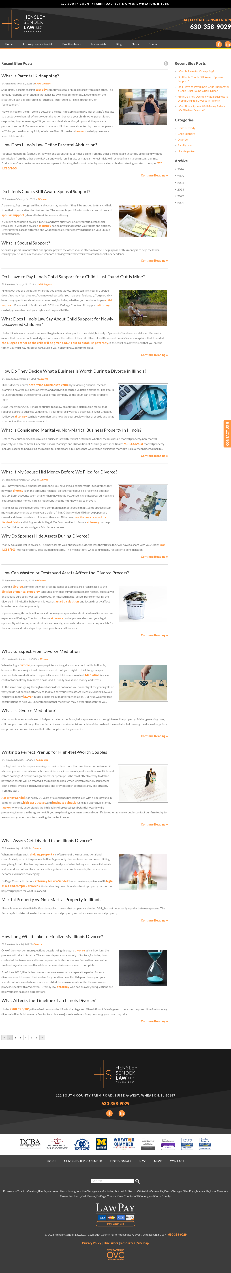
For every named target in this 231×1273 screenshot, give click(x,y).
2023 (179, 189)
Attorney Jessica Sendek (37, 44)
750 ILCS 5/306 (19, 1009)
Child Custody (43, 83)
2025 (179, 175)
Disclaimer (111, 1243)
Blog (119, 44)
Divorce (42, 199)
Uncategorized (187, 151)
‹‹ (4, 1037)
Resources (127, 1243)
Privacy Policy (91, 1243)
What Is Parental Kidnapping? (196, 71)
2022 (179, 196)
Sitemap (143, 1243)
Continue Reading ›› (154, 175)
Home (9, 44)
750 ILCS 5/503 (133, 444)
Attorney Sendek (13, 797)
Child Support (44, 284)
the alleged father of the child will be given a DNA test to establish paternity (54, 342)
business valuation (65, 802)
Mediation (92, 675)
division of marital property (20, 591)
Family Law (42, 759)
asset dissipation (67, 601)
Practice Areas (71, 44)
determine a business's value (49, 385)
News (135, 44)
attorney (44, 225)
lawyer (80, 131)
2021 (179, 202)
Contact (154, 44)
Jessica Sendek (58, 881)
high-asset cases (34, 802)
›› (42, 1037)
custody (41, 89)
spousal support (12, 215)
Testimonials (98, 44)
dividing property (42, 854)
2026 (179, 169)
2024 (179, 182)
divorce (18, 490)
